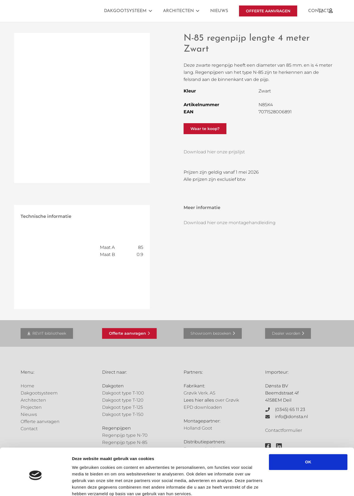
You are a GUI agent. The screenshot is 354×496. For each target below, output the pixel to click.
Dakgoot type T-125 (122, 407)
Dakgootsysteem (39, 393)
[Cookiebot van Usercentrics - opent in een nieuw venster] (36, 485)
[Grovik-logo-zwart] (76, 11)
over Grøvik (227, 400)
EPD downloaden (203, 407)
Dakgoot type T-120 (123, 400)
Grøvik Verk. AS (199, 393)
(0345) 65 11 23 (290, 409)
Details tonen (85, 485)
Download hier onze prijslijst (214, 151)
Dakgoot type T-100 (123, 393)
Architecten (33, 400)
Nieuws (29, 414)
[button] (150, 10)
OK (308, 438)
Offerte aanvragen (40, 421)
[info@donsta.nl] (270, 417)
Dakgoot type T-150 (123, 414)
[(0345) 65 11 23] (270, 409)
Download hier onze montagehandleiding (230, 222)
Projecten (31, 407)
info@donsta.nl (291, 416)
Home (27, 385)
